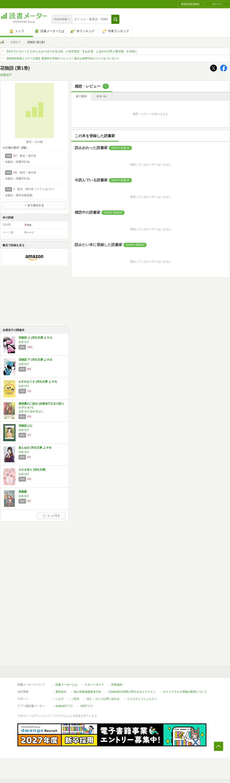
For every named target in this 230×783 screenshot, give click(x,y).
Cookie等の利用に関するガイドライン (132, 691)
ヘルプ (59, 699)
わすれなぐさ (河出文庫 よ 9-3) (38, 381)
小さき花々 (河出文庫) (32, 469)
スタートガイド (94, 684)
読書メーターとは (66, 684)
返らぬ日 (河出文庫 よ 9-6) (35, 447)
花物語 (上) (25, 425)
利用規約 (116, 684)
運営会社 (60, 691)
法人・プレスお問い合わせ (103, 699)
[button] (115, 19)
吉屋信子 (15, 42)
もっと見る (51, 515)
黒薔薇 (23, 491)
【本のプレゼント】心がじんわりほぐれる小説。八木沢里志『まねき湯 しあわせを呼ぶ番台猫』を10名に (71, 51)
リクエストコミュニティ (142, 699)
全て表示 (81, 96)
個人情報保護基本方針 (87, 691)
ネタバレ (101, 96)
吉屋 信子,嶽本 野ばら (31, 411)
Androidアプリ (64, 706)
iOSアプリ (86, 706)
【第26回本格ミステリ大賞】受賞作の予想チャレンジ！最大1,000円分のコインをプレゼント (62, 58)
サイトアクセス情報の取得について (185, 691)
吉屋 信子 (24, 342)
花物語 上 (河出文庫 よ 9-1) (35, 337)
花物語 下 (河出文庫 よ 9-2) (35, 359)
